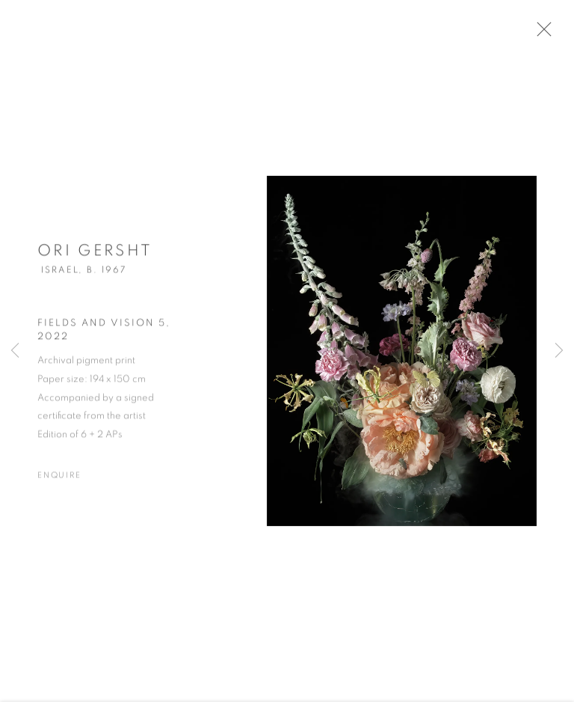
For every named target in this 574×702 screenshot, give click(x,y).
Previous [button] (15, 351)
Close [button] (553, 33)
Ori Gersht (94, 256)
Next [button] (559, 351)
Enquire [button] (59, 481)
